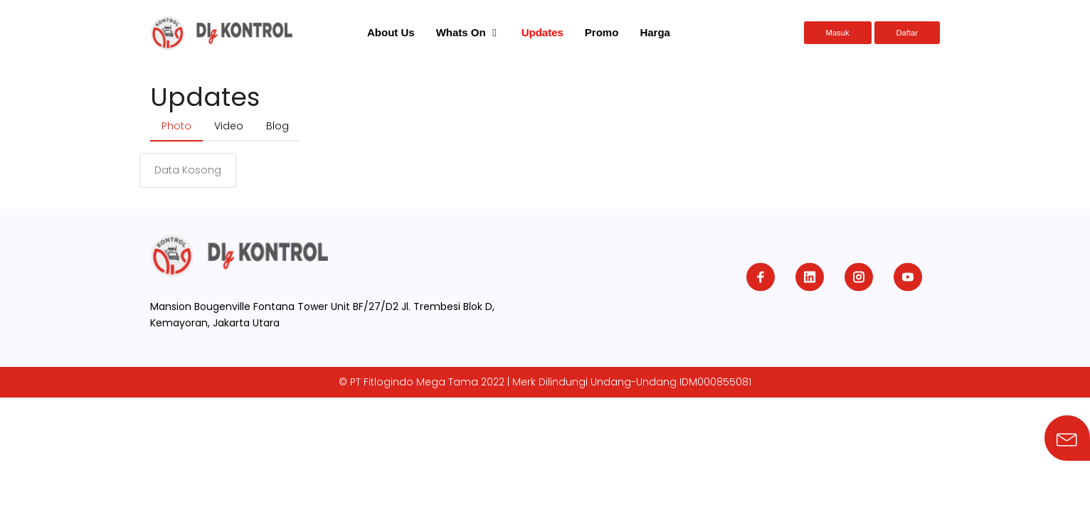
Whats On (461, 32)
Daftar (907, 32)
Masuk (838, 32)
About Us (391, 32)
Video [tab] (228, 126)
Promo (602, 32)
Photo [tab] (176, 126)
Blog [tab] (277, 126)
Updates (542, 32)
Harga (655, 32)
